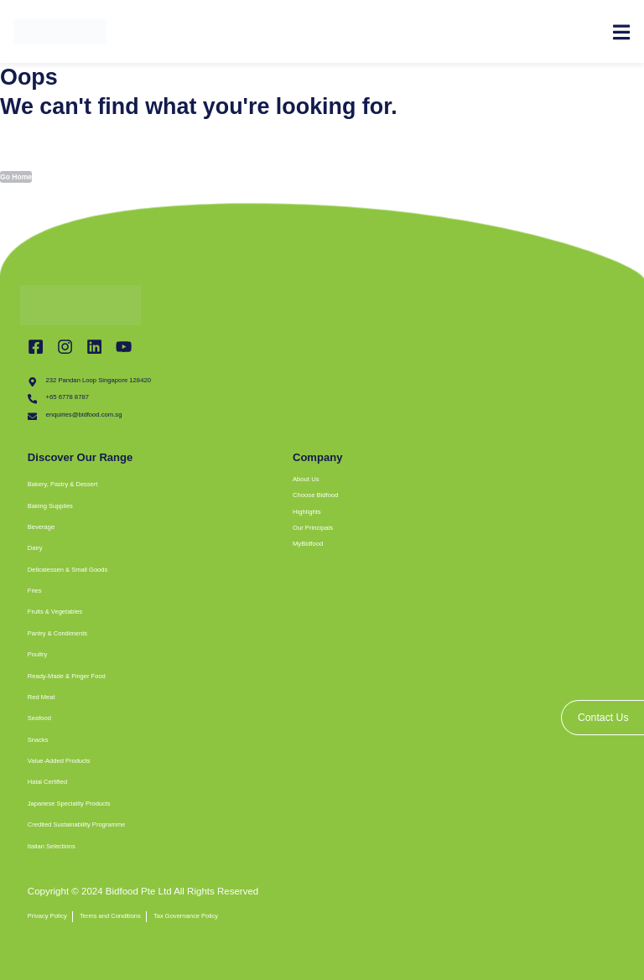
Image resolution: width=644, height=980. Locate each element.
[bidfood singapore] (454, 745)
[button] (237, 484)
